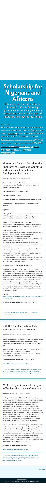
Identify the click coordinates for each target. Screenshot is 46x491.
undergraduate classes (16, 468)
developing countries (5, 131)
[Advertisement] (23, 13)
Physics (9, 144)
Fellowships (13, 134)
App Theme (17, 489)
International (40, 134)
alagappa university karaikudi (28, 376)
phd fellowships (28, 377)
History (26, 134)
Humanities (32, 134)
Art (12, 128)
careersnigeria (6, 183)
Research (37, 143)
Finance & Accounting (32, 374)
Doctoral (13, 131)
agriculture (7, 128)
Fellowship (4, 134)
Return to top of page (22, 487)
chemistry (30, 128)
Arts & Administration (16, 463)
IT (16, 137)
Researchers (5, 147)
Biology (17, 128)
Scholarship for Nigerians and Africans (23, 93)
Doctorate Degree (15, 317)
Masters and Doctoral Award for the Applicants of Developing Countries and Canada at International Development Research (21, 171)
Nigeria (30, 140)
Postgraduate (26, 144)
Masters (35, 137)
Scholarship (13, 147)
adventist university (7, 467)
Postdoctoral (17, 144)
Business (24, 128)
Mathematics (5, 140)
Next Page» (41, 477)
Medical (12, 140)
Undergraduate (8, 153)
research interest (36, 467)
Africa (3, 128)
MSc (21, 140)
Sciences (5, 150)
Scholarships (26, 147)
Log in (37, 489)
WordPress (32, 489)
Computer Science (37, 128)
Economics (18, 131)
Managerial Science (14, 465)
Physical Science (23, 465)
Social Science (31, 465)
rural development (37, 377)
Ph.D (34, 140)
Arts (14, 128)
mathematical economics (18, 377)
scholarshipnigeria (7, 339)
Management (26, 137)
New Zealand (26, 140)
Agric (13, 376)
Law (19, 137)
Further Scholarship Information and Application (16, 368)
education (26, 131)
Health (21, 134)
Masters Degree (24, 317)
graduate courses (27, 467)
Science (36, 147)
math (10, 377)
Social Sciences (16, 150)
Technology (26, 150)
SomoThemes (25, 489)
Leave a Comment (25, 183)
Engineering (37, 130)
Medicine (17, 140)
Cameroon (15, 467)
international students (8, 137)
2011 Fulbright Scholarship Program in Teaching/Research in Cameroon (22, 393)
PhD (37, 140)
